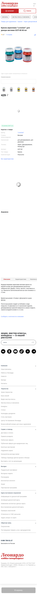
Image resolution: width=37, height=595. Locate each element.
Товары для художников (8, 21)
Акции (3, 484)
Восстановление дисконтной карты (12, 507)
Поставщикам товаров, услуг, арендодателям (15, 530)
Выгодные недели (7, 473)
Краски (20, 21)
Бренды (3, 380)
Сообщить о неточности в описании (12, 316)
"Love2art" (21, 132)
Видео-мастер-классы (8, 399)
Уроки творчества (6, 392)
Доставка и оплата (7, 433)
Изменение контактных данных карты (13, 503)
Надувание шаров (7, 450)
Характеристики (20, 279)
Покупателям (5, 526)
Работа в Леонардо (7, 373)
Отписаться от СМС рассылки (10, 514)
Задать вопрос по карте (8, 517)
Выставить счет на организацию (11, 461)
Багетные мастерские (8, 447)
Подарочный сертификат (9, 470)
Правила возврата (7, 436)
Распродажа (5, 477)
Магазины (5, 17)
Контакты (4, 383)
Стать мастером (6, 417)
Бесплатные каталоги (8, 480)
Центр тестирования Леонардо (11, 420)
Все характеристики (7, 159)
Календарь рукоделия (8, 413)
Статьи (3, 410)
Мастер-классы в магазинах (21, 17)
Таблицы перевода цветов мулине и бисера (15, 457)
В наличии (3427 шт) (7, 125)
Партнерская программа (9, 487)
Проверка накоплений (8, 510)
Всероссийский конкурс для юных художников (16, 424)
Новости (3, 376)
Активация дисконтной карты (10, 500)
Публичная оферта (7, 440)
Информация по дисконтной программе (14, 496)
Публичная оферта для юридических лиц (14, 443)
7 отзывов (9, 34)
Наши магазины (6, 369)
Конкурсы (4, 406)
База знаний (5, 396)
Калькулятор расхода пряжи (10, 454)
